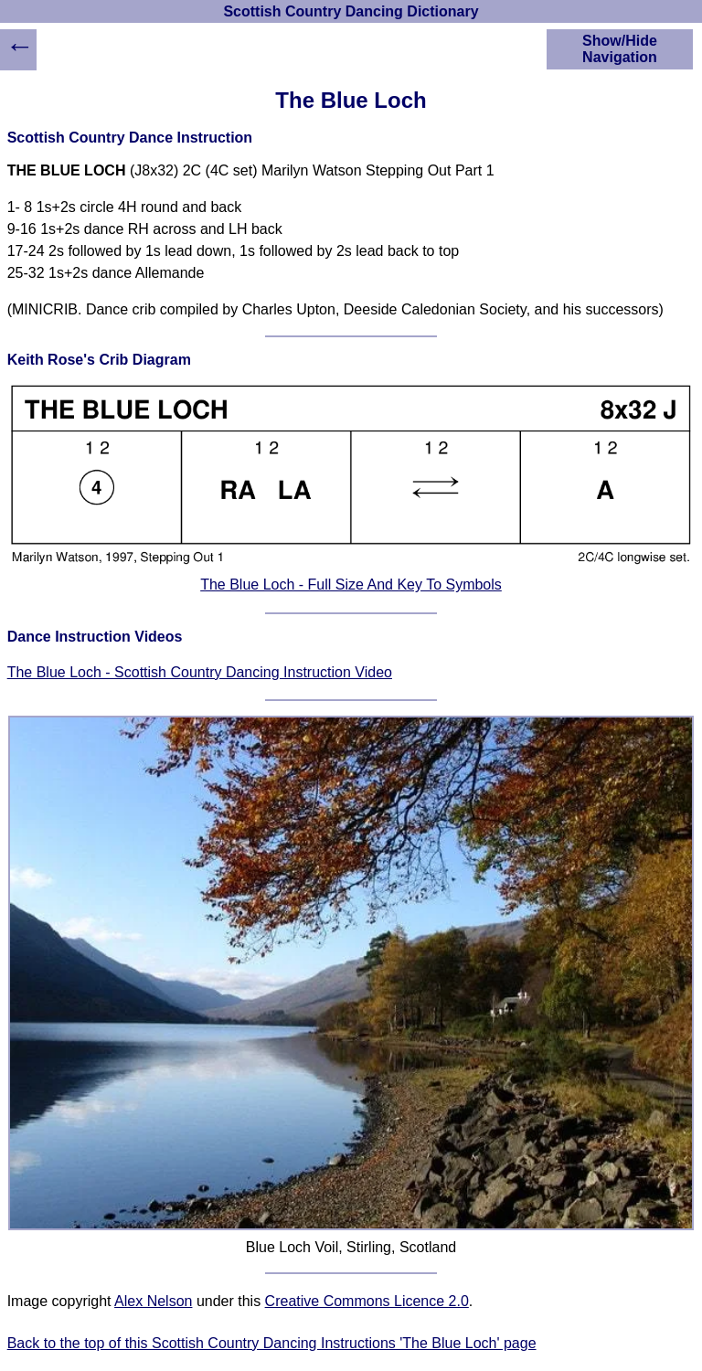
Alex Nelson (153, 1301)
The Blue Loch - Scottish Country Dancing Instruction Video (199, 672)
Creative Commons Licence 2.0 (367, 1301)
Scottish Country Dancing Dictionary (350, 11)
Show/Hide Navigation (619, 49)
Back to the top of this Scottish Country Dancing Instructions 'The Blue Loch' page (272, 1343)
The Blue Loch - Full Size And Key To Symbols (351, 584)
